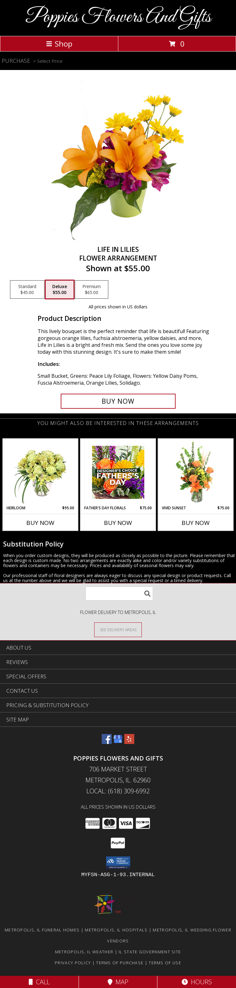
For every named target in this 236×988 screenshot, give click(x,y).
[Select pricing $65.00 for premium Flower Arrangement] (91, 290)
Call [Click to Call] (39, 982)
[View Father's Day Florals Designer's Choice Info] (118, 472)
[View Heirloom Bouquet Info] (40, 472)
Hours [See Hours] (197, 982)
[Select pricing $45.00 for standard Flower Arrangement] (27, 290)
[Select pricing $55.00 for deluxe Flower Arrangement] (60, 290)
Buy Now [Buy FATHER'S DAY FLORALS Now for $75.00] (118, 523)
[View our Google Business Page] (118, 742)
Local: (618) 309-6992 (118, 791)
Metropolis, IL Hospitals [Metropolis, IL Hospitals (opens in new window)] (116, 930)
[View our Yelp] (129, 742)
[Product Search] (119, 593)
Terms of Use (165, 963)
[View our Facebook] (107, 742)
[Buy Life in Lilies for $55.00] (118, 401)
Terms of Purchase (119, 963)
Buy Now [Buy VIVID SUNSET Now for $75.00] (196, 523)
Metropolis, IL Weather (84, 952)
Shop (59, 43)
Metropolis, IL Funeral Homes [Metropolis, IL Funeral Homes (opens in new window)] (42, 930)
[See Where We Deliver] (118, 629)
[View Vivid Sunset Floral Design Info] (196, 472)
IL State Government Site (150, 952)
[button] (118, 862)
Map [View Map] (118, 982)
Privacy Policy (73, 963)
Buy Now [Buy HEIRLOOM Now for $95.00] (40, 523)
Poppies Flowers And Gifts (118, 17)
